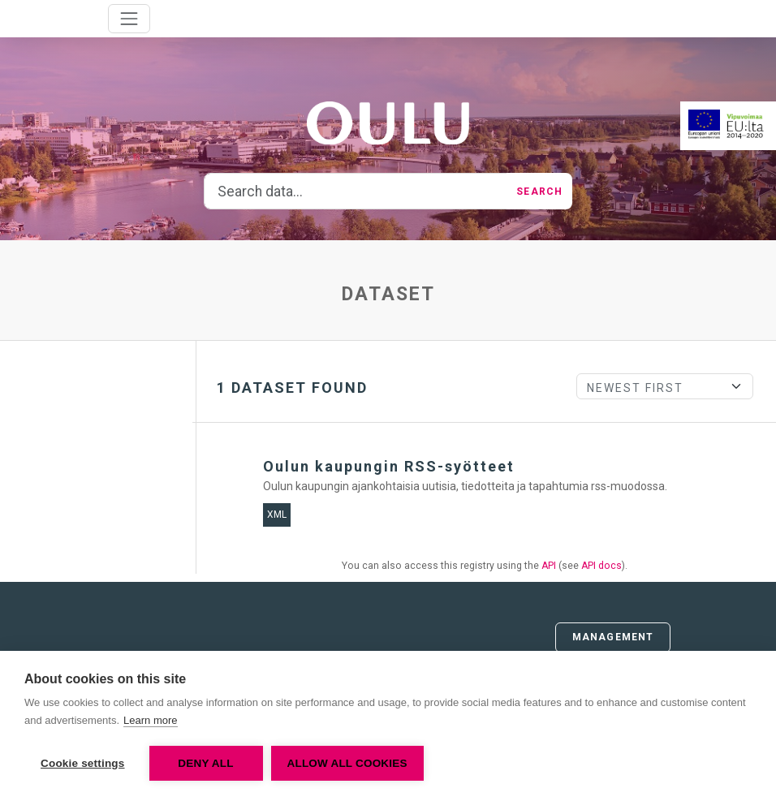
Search (539, 191)
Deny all (205, 763)
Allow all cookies (347, 763)
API (548, 565)
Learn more (150, 720)
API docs (601, 565)
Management (612, 637)
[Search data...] (355, 191)
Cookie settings (83, 763)
